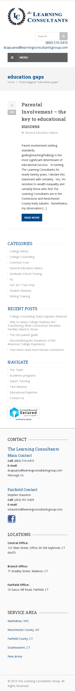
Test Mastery (18, 387)
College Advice (19, 251)
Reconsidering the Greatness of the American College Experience (32, 342)
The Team (16, 370)
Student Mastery (20, 291)
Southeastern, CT (19, 647)
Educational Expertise (23, 392)
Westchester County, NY (23, 630)
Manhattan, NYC (18, 621)
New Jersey (15, 656)
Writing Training (20, 296)
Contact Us (17, 398)
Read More (31, 217)
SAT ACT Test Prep (22, 285)
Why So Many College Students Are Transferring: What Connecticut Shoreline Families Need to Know (34, 325)
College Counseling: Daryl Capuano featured (38, 316)
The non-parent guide (24, 335)
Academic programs (23, 375)
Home (11, 82)
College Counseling (22, 257)
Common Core (19, 262)
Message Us (16, 475)
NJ (11, 279)
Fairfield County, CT (20, 639)
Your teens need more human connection (37, 350)
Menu (18, 57)
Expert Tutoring (20, 381)
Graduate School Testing (26, 274)
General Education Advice (41, 133)
